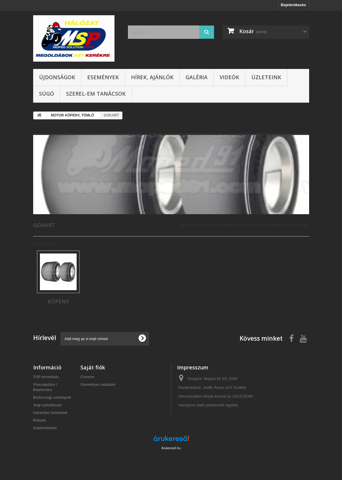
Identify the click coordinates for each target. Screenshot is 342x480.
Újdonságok (57, 77)
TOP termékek (46, 377)
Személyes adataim (97, 384)
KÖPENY (58, 301)
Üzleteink (266, 77)
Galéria (197, 77)
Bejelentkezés (293, 5)
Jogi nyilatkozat (47, 405)
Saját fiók (92, 367)
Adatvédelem (45, 428)
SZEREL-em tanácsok (96, 93)
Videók (229, 77)
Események (103, 77)
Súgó (46, 93)
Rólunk (39, 420)
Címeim (87, 377)
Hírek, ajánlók (152, 77)
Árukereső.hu (171, 448)
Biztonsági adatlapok (52, 397)
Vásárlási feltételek (50, 412)
